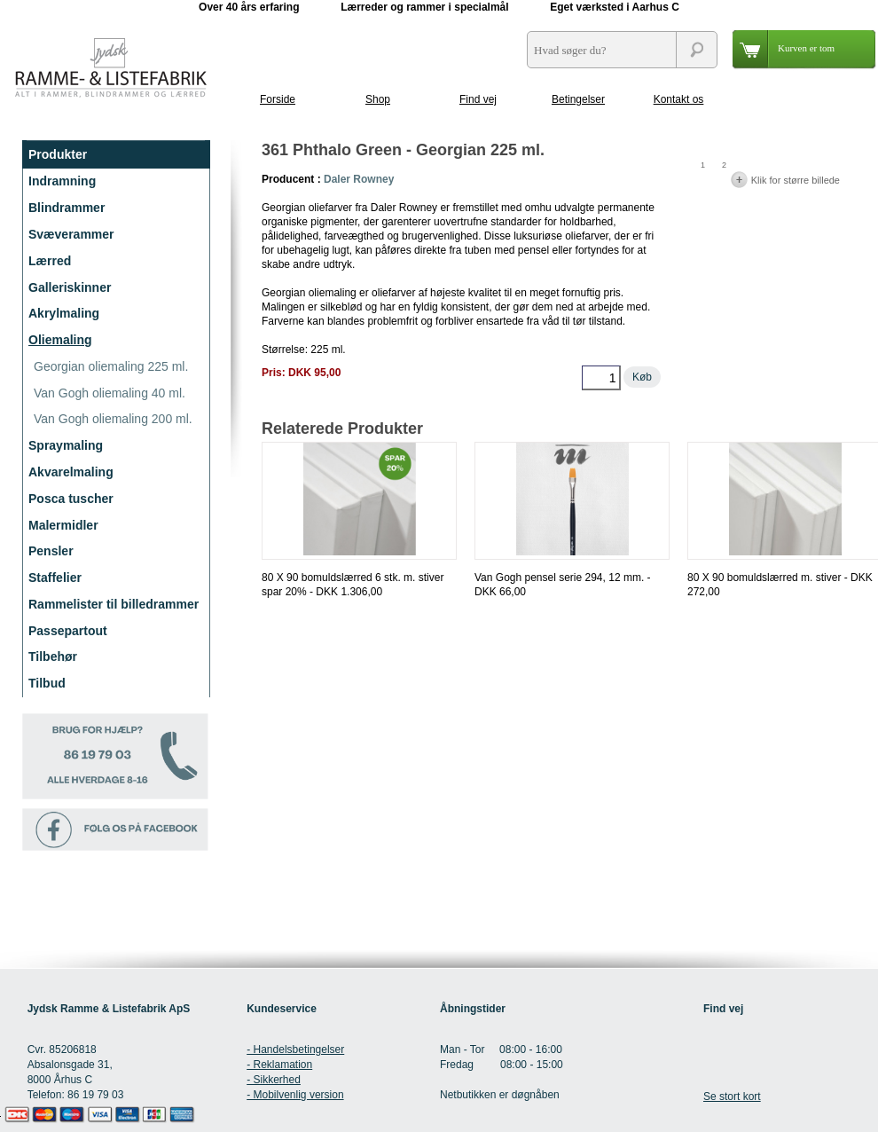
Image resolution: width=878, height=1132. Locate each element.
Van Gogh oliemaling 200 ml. (113, 419)
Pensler (51, 551)
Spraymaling (65, 445)
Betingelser (578, 99)
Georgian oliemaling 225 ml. (111, 366)
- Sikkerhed (274, 1079)
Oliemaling (60, 340)
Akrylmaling (63, 313)
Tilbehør (52, 656)
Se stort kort (732, 1096)
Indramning (62, 181)
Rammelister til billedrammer (113, 604)
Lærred (49, 261)
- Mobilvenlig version (295, 1095)
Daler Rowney (359, 179)
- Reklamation (279, 1064)
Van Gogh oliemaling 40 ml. (109, 393)
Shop (377, 99)
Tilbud (47, 683)
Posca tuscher (71, 498)
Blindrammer (66, 207)
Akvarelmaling (71, 472)
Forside (277, 99)
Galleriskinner (69, 287)
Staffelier (55, 577)
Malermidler (63, 525)
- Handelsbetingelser (295, 1049)
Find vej (478, 99)
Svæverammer (71, 234)
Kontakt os (679, 99)
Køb (642, 377)
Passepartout (67, 631)
